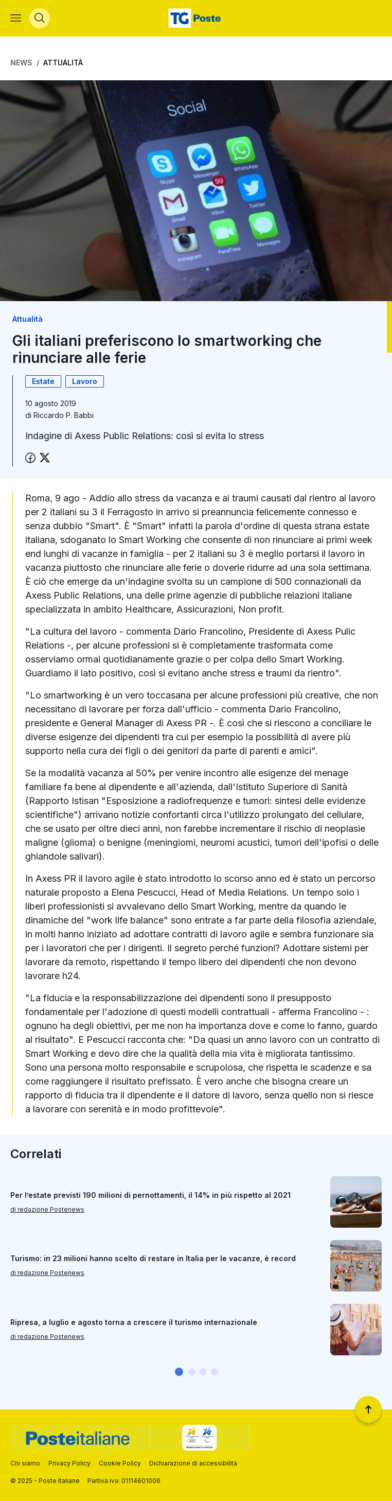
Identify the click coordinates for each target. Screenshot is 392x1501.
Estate (43, 381)
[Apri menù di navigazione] (15, 18)
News (21, 63)
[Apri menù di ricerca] (39, 18)
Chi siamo (25, 1463)
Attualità (63, 63)
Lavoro (84, 381)
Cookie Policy (120, 1463)
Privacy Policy (69, 1463)
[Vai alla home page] (196, 18)
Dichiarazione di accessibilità (193, 1463)
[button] (179, 1372)
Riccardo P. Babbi (63, 415)
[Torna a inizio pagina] (368, 1409)
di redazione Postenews (47, 1209)
